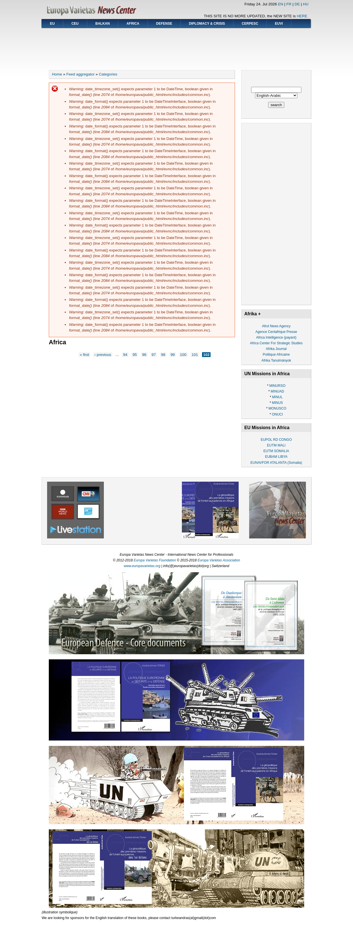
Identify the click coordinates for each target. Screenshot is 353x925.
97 (154, 355)
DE (297, 4)
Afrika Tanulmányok (276, 360)
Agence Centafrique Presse (276, 332)
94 (125, 355)
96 (144, 355)
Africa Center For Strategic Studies (276, 343)
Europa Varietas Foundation (155, 560)
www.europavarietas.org (142, 566)
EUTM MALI (276, 445)
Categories (108, 74)
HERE (302, 16)
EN (280, 4)
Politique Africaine (276, 354)
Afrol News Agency (276, 326)
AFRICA (133, 24)
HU (305, 4)
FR (288, 4)
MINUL (277, 397)
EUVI (279, 24)
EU (52, 24)
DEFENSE (164, 24)
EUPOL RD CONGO (276, 440)
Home (57, 74)
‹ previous (102, 355)
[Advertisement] (176, 47)
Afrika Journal (276, 349)
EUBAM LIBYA (276, 457)
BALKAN (102, 24)
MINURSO (277, 386)
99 (173, 355)
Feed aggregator (80, 74)
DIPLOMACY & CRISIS (207, 24)
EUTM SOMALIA (276, 451)
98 (163, 355)
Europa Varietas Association (218, 560)
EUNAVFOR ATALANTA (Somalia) (276, 463)
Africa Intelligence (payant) (276, 337)
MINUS (277, 403)
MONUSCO (277, 408)
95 (135, 355)
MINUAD (277, 391)
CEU (75, 24)
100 (183, 355)
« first (84, 355)
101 (195, 355)
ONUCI (277, 414)
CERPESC (250, 24)
